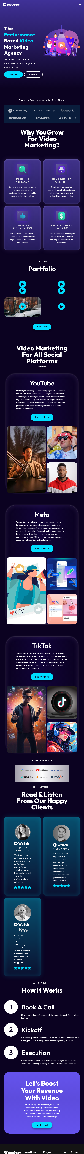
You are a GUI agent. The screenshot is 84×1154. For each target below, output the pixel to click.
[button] (80, 4)
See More (42, 326)
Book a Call (42, 1125)
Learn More (42, 417)
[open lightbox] (13, 74)
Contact (33, 74)
